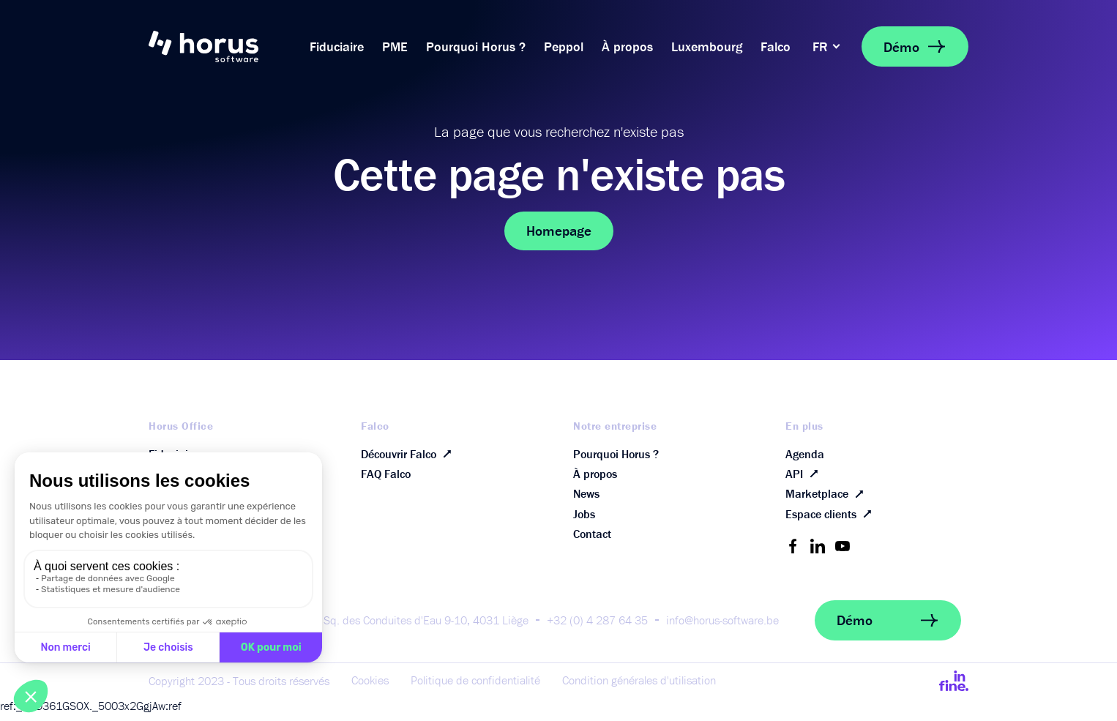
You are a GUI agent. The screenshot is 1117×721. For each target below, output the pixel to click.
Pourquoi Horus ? (476, 46)
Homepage (558, 230)
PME (395, 46)
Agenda (804, 454)
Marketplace (827, 498)
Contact (592, 542)
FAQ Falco (386, 476)
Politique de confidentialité (475, 688)
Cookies (370, 688)
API (804, 476)
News (586, 498)
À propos (627, 46)
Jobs (584, 520)
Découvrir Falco (409, 454)
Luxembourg (706, 46)
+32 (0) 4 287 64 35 (597, 628)
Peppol (563, 46)
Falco (776, 46)
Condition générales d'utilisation (639, 688)
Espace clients (831, 521)
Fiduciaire (337, 46)
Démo (914, 46)
